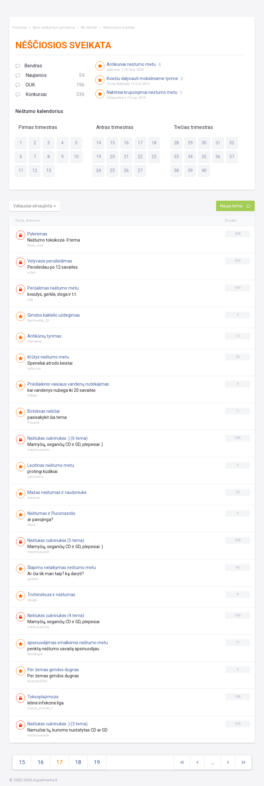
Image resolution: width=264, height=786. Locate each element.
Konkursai (50, 94)
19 (97, 762)
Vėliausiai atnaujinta (34, 205)
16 (40, 762)
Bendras (28, 66)
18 (78, 762)
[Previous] (197, 762)
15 (22, 762)
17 (59, 762)
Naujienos (50, 75)
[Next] (243, 762)
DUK (50, 85)
